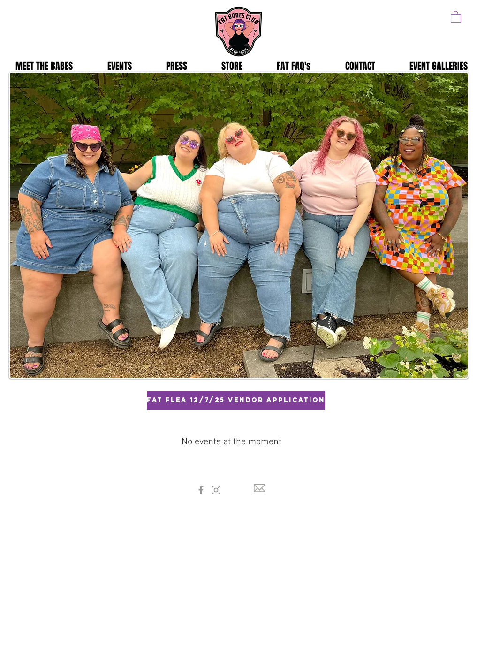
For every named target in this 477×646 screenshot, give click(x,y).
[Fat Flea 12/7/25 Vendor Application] (236, 400)
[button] (456, 16)
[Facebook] (201, 490)
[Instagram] (216, 490)
